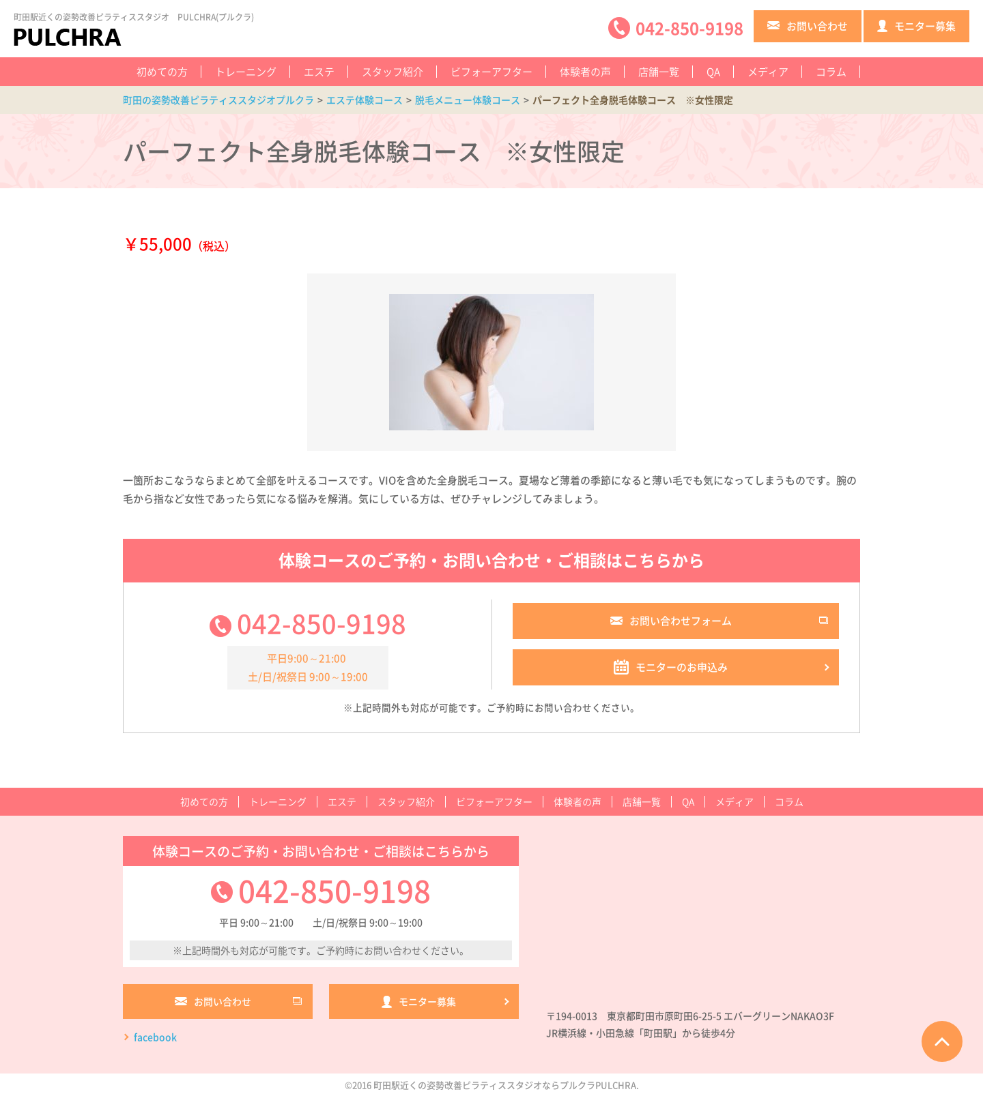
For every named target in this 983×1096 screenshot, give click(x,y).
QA (713, 71)
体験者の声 (585, 71)
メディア (767, 71)
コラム (831, 71)
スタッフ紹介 (392, 71)
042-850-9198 (321, 623)
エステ (319, 71)
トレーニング (245, 71)
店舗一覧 (658, 71)
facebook (155, 1036)
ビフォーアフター (491, 71)
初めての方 (162, 71)
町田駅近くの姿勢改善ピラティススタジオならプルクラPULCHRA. (506, 1084)
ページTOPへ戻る (942, 1041)
